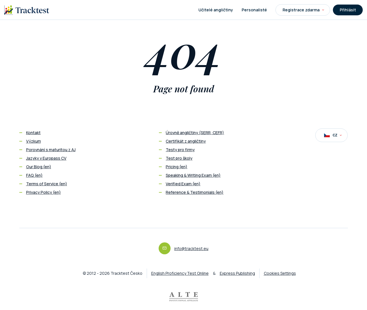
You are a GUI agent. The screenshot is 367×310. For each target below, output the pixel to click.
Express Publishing (237, 273)
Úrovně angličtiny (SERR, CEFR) (195, 132)
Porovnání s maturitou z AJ (51, 149)
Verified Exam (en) (183, 183)
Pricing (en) (176, 166)
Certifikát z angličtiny (186, 141)
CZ (333, 135)
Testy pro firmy (180, 149)
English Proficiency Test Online (180, 273)
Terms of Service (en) (46, 183)
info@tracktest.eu (191, 248)
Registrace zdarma (303, 10)
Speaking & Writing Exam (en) (193, 175)
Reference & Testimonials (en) (194, 192)
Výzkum (33, 141)
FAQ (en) (34, 175)
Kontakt (33, 132)
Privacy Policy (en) (43, 192)
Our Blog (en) (38, 166)
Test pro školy (179, 158)
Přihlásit (348, 10)
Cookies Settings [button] (280, 273)
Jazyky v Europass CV (46, 158)
